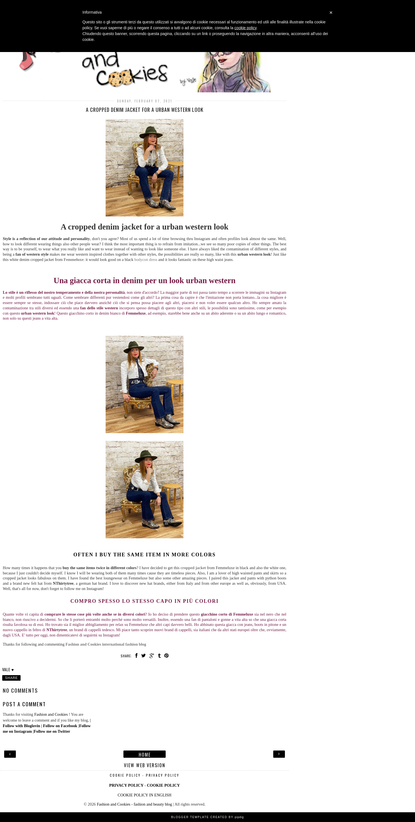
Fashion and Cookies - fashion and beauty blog (134, 804)
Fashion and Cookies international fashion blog (106, 644)
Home (145, 754)
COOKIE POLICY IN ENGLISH (144, 795)
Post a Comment (24, 704)
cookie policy (245, 28)
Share (11, 678)
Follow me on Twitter (52, 731)
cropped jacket (193, 568)
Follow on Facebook (60, 726)
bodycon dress (145, 259)
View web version (144, 764)
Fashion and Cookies (51, 714)
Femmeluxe (73, 259)
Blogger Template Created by (207, 817)
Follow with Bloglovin (21, 726)
